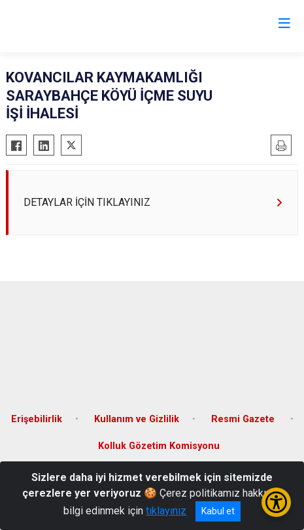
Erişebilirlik (36, 419)
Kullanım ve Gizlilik (136, 419)
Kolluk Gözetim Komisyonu (159, 446)
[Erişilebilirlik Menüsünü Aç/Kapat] (276, 502)
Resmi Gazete (244, 419)
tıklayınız (166, 511)
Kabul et (218, 511)
